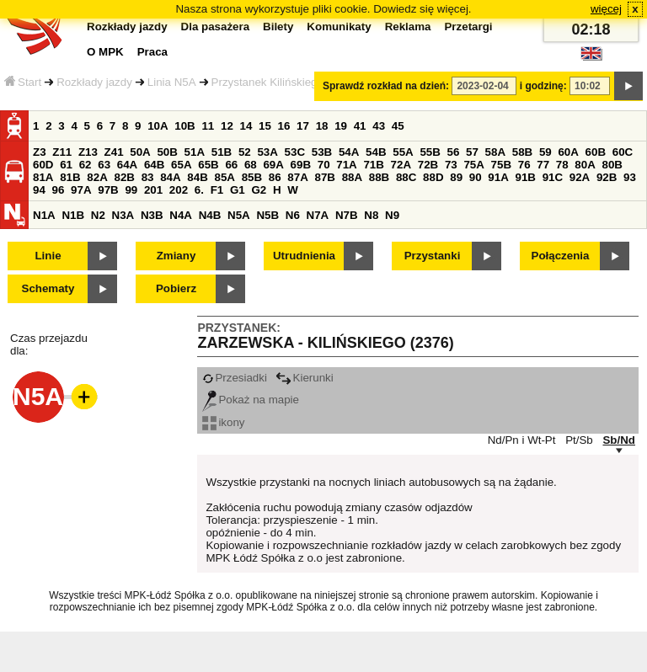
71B (373, 164)
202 (178, 190)
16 (284, 126)
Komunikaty (339, 26)
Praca (152, 51)
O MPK (105, 51)
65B (208, 164)
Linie (48, 255)
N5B (267, 215)
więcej (606, 9)
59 (545, 152)
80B (612, 164)
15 (265, 126)
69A (273, 164)
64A (127, 164)
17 (303, 126)
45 (398, 126)
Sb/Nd (618, 440)
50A (140, 152)
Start (22, 82)
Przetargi (468, 26)
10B (184, 126)
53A (267, 152)
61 (66, 164)
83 (148, 177)
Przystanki (432, 255)
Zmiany (176, 255)
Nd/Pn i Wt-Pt (522, 440)
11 (207, 126)
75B (501, 164)
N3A (123, 215)
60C (622, 152)
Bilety (278, 26)
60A (568, 152)
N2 (98, 215)
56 (453, 152)
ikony (223, 422)
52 (244, 152)
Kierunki (304, 377)
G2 (258, 190)
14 (246, 126)
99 (131, 190)
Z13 (88, 152)
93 (629, 177)
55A (403, 152)
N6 (293, 215)
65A (181, 164)
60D (43, 164)
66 (231, 164)
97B (108, 190)
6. (199, 190)
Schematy (48, 288)
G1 (237, 190)
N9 (392, 215)
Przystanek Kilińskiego (267, 82)
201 (153, 190)
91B (525, 177)
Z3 (39, 152)
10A (157, 126)
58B (522, 152)
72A (401, 164)
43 (378, 126)
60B (596, 152)
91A (498, 177)
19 (340, 126)
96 (58, 190)
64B (154, 164)
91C (553, 177)
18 (322, 126)
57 (472, 152)
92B (606, 177)
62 (85, 164)
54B (376, 152)
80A (585, 164)
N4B (210, 215)
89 (456, 177)
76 (524, 164)
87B (324, 177)
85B (252, 177)
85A (224, 177)
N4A (180, 215)
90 (475, 177)
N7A (318, 215)
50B (167, 152)
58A (495, 152)
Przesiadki (234, 377)
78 (562, 164)
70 (324, 164)
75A (473, 164)
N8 (371, 215)
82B (124, 177)
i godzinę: (543, 86)
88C (406, 177)
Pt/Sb (579, 440)
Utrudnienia (304, 255)
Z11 (62, 152)
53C (295, 152)
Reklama (408, 26)
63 (104, 164)
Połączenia (561, 255)
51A (194, 152)
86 (275, 177)
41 (360, 126)
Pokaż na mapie (250, 399)
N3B (152, 215)
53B (322, 152)
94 (39, 190)
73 (451, 164)
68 (250, 164)
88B (379, 177)
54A (349, 152)
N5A (238, 215)
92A (579, 177)
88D (433, 177)
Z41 (114, 152)
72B (428, 164)
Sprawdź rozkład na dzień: (386, 86)
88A (352, 177)
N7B (346, 215)
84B (197, 177)
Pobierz (176, 288)
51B (221, 152)
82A (97, 177)
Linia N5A (171, 82)
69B (301, 164)
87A (297, 177)
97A (81, 190)
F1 (217, 190)
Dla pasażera (215, 26)
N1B (72, 215)
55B (430, 152)
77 (543, 164)
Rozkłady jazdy (94, 82)
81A (43, 177)
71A (346, 164)
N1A (44, 215)
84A (170, 177)
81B (70, 177)
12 (227, 126)
